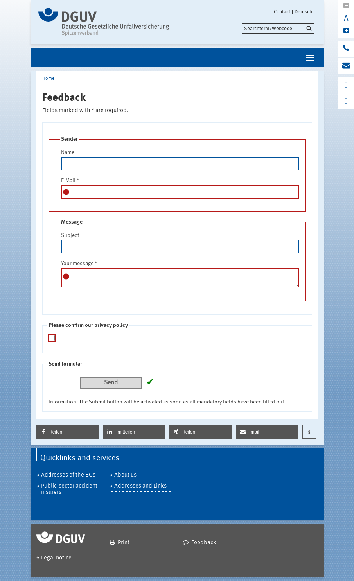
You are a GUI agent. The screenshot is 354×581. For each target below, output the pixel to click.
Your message (79, 263)
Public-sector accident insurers (69, 489)
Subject (70, 235)
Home (48, 78)
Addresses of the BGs (68, 475)
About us (125, 475)
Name (67, 152)
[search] (278, 28)
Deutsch (303, 12)
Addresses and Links (140, 486)
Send (111, 383)
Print (123, 543)
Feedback (203, 543)
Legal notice (56, 558)
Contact (282, 12)
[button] (67, 432)
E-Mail (70, 180)
